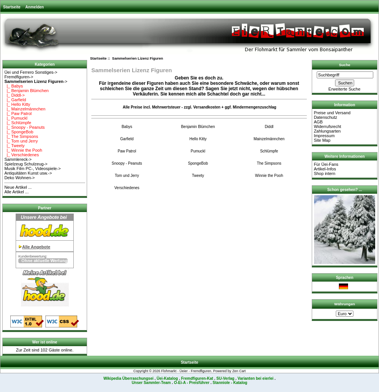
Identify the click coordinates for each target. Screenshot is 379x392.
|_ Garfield (15, 99)
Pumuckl (198, 151)
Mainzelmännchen (269, 138)
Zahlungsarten (327, 131)
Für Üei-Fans (326, 164)
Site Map (322, 140)
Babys (126, 126)
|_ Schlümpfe (17, 122)
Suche (344, 65)
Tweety (198, 175)
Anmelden (34, 7)
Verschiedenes (126, 187)
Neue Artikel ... (18, 187)
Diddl (269, 126)
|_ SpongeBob (18, 132)
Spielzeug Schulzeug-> (25, 164)
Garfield (127, 138)
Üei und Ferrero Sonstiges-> (30, 72)
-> (35, 81)
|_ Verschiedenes (21, 154)
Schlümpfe (269, 151)
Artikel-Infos (325, 169)
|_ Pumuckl (15, 118)
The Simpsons (269, 163)
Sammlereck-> (17, 159)
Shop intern (324, 173)
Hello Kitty (198, 138)
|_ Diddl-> (14, 95)
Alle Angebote (36, 247)
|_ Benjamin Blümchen (26, 90)
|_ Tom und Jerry (21, 141)
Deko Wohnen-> (19, 177)
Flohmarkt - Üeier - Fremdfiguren (186, 371)
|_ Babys (13, 86)
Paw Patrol (127, 151)
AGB (318, 122)
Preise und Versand (332, 112)
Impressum (324, 135)
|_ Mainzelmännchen (24, 109)
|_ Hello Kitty (17, 104)
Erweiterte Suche (345, 89)
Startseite (12, 7)
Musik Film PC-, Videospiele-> (32, 168)
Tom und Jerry (127, 175)
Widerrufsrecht (327, 126)
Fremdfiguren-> (18, 77)
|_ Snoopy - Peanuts (24, 127)
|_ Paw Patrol (17, 113)
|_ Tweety (14, 145)
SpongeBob (198, 163)
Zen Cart (239, 371)
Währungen (344, 304)
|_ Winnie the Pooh (23, 150)
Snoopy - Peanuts (127, 163)
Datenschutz (325, 117)
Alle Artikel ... (16, 192)
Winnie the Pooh (269, 175)
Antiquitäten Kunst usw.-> (28, 173)
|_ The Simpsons (21, 136)
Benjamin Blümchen (198, 126)
